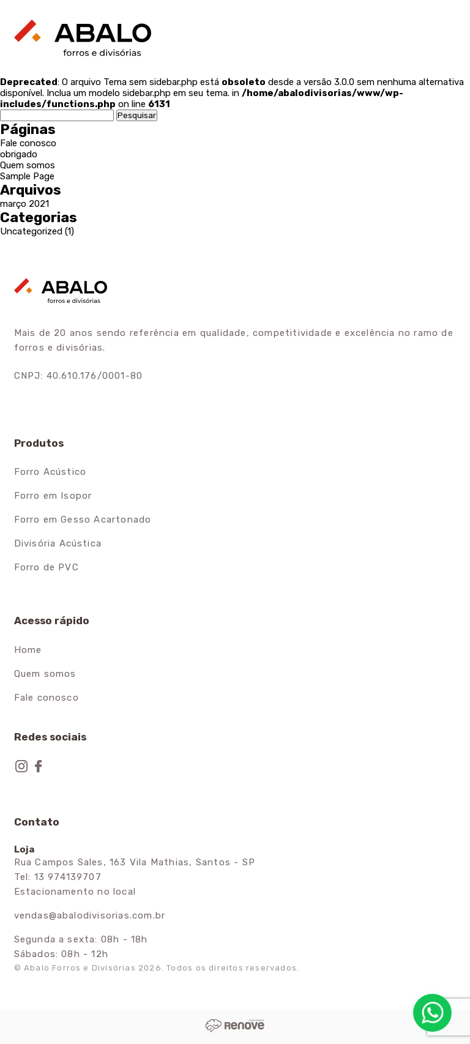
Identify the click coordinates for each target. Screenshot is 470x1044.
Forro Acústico (50, 471)
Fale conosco (28, 143)
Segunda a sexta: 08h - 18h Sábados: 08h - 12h (81, 947)
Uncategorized (31, 231)
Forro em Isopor (53, 495)
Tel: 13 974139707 (58, 876)
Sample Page (27, 176)
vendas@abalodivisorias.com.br (90, 915)
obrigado (18, 154)
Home (28, 649)
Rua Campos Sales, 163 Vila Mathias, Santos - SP (134, 862)
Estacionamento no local (75, 891)
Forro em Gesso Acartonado (83, 519)
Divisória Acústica (58, 543)
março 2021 (24, 203)
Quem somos (27, 165)
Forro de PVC (46, 567)
